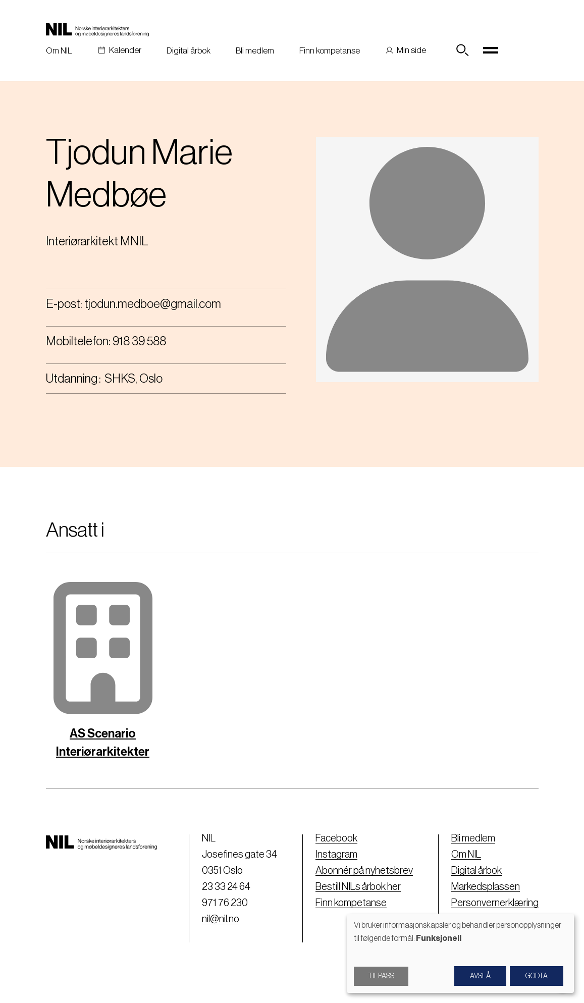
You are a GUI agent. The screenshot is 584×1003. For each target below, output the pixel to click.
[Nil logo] (97, 29)
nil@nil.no (220, 919)
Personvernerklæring (495, 903)
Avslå (480, 976)
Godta (536, 976)
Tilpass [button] (381, 976)
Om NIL (59, 50)
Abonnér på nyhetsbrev (364, 871)
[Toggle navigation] (491, 50)
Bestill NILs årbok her (358, 887)
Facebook (336, 838)
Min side (411, 50)
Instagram (336, 855)
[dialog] (460, 953)
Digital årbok (188, 50)
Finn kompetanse (329, 50)
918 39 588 (139, 341)
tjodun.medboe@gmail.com (152, 304)
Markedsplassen (485, 887)
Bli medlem (255, 50)
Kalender (125, 50)
